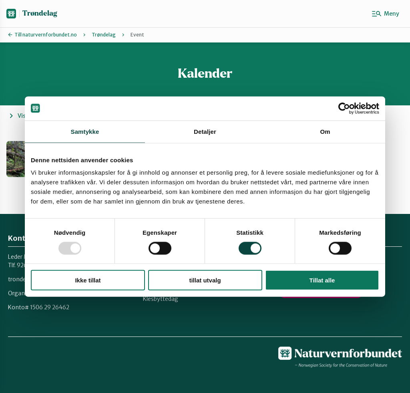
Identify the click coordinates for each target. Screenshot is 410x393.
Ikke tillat (87, 280)
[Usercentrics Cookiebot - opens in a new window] (344, 108)
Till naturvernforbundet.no (45, 35)
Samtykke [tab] (85, 131)
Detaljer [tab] (205, 131)
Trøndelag (39, 13)
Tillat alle (322, 280)
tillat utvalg (205, 280)
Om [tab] (325, 131)
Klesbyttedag (160, 298)
